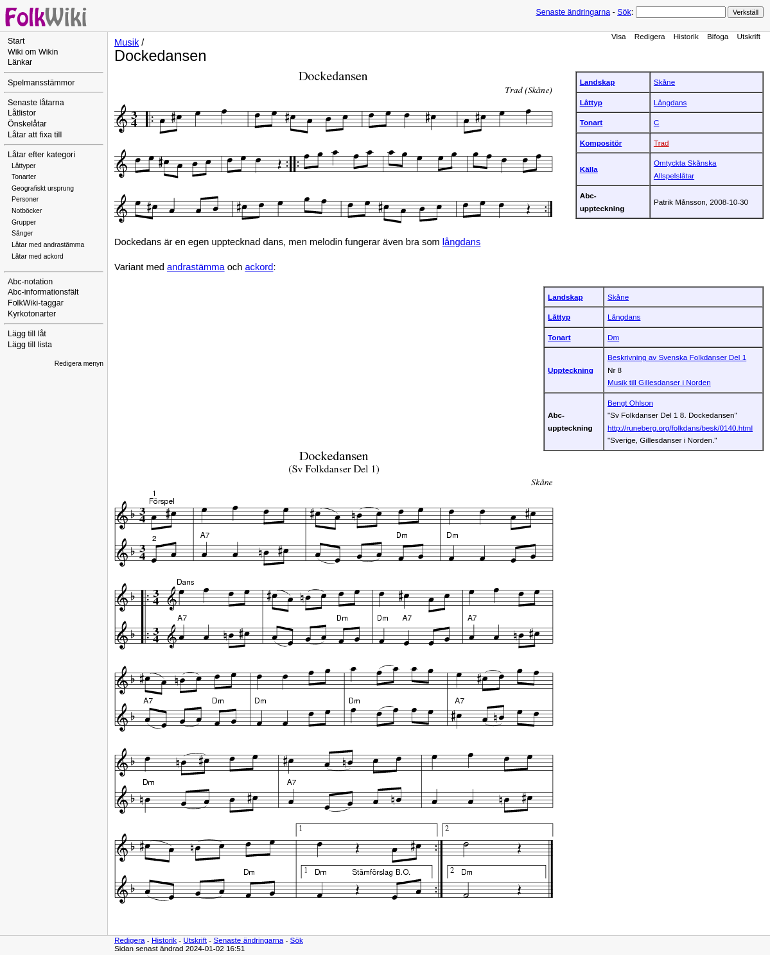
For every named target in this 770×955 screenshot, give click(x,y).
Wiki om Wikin (33, 51)
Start (16, 41)
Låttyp (591, 102)
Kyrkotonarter (32, 313)
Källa (589, 169)
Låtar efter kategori (41, 154)
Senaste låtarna (36, 102)
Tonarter (24, 176)
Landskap (597, 82)
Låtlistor (22, 112)
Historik (686, 36)
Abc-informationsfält (43, 292)
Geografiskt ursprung (43, 188)
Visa (618, 36)
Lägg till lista (30, 344)
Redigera (649, 36)
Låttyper (24, 165)
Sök (624, 12)
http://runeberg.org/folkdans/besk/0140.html (680, 428)
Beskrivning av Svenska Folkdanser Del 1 (677, 357)
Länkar (20, 62)
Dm (613, 337)
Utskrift (748, 36)
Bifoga (717, 36)
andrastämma (196, 267)
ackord (259, 267)
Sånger (22, 233)
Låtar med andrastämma (48, 244)
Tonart (591, 122)
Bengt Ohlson (630, 403)
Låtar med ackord (38, 256)
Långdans (670, 102)
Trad (661, 143)
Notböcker (27, 210)
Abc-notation (30, 281)
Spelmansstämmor (41, 82)
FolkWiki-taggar (36, 302)
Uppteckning (570, 370)
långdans (461, 242)
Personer (25, 199)
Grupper (24, 222)
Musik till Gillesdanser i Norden (659, 382)
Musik (126, 42)
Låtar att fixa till (35, 134)
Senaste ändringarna (573, 12)
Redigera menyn (79, 363)
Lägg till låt (27, 333)
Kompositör (601, 143)
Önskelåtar (27, 123)
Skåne (664, 82)
